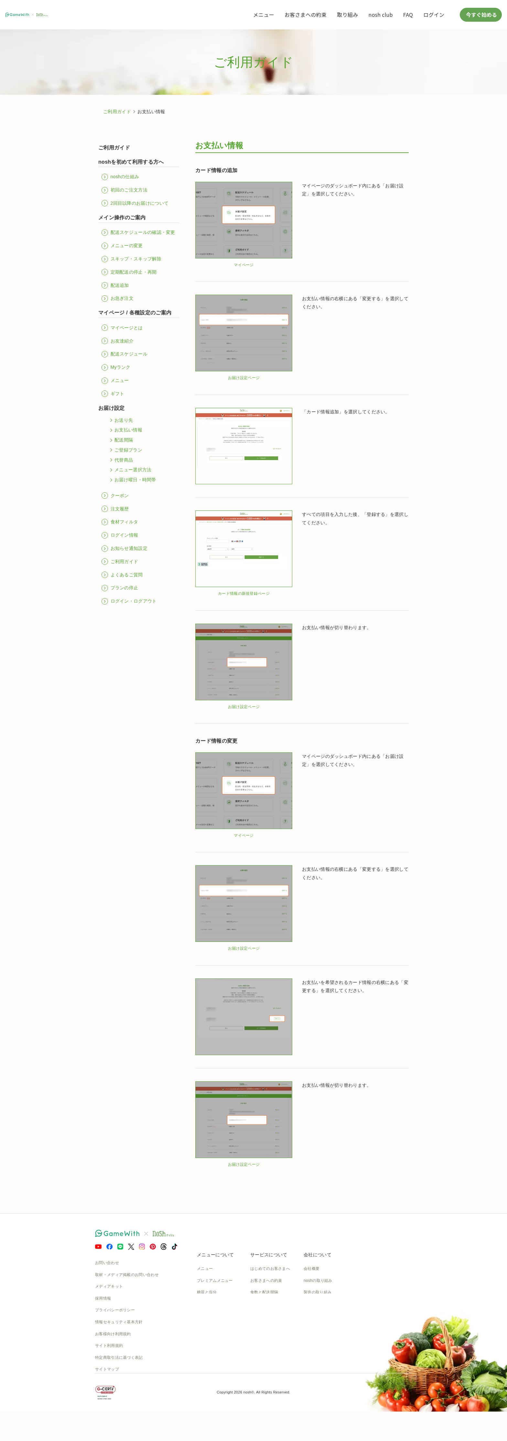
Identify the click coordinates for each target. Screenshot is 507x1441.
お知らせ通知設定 (124, 548)
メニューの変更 (122, 246)
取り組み (347, 14)
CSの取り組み (316, 1316)
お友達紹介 (118, 341)
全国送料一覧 (262, 1328)
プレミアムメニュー (215, 1280)
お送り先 (120, 420)
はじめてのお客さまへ (270, 1268)
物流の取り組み (317, 1304)
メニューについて (215, 1254)
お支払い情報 (125, 430)
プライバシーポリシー (115, 1310)
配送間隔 (120, 440)
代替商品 (120, 460)
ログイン (433, 14)
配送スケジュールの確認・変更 (138, 232)
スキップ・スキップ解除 (131, 259)
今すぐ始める (481, 14)
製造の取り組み (317, 1292)
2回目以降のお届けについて (135, 203)
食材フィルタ (120, 522)
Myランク (116, 367)
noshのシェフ (209, 1316)
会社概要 (311, 1268)
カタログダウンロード (270, 1339)
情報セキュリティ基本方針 (119, 1322)
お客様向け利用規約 (113, 1334)
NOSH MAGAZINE (321, 1339)
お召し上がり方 (211, 1304)
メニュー (263, 14)
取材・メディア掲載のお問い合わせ (127, 1274)
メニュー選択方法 (129, 470)
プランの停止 (120, 588)
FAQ (408, 14)
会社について (317, 1254)
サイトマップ (107, 1369)
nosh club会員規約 (267, 1351)
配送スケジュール (124, 354)
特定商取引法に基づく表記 (119, 1357)
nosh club (381, 14)
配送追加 (115, 285)
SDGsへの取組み (319, 1328)
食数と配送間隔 (264, 1292)
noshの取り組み (318, 1280)
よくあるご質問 (122, 575)
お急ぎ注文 (118, 298)
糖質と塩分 (207, 1292)
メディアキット (109, 1286)
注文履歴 (115, 509)
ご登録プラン (125, 450)
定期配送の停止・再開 (129, 272)
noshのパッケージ (213, 1328)
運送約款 (311, 1351)
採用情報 (103, 1298)
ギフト (113, 393)
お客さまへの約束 (306, 14)
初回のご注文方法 (124, 190)
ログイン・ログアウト (129, 601)
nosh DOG (313, 1363)
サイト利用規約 (109, 1345)
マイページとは (122, 327)
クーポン (115, 495)
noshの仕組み (120, 177)
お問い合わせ (107, 1263)
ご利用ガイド (117, 111)
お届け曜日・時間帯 (132, 480)
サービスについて (268, 1254)
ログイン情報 (120, 535)
